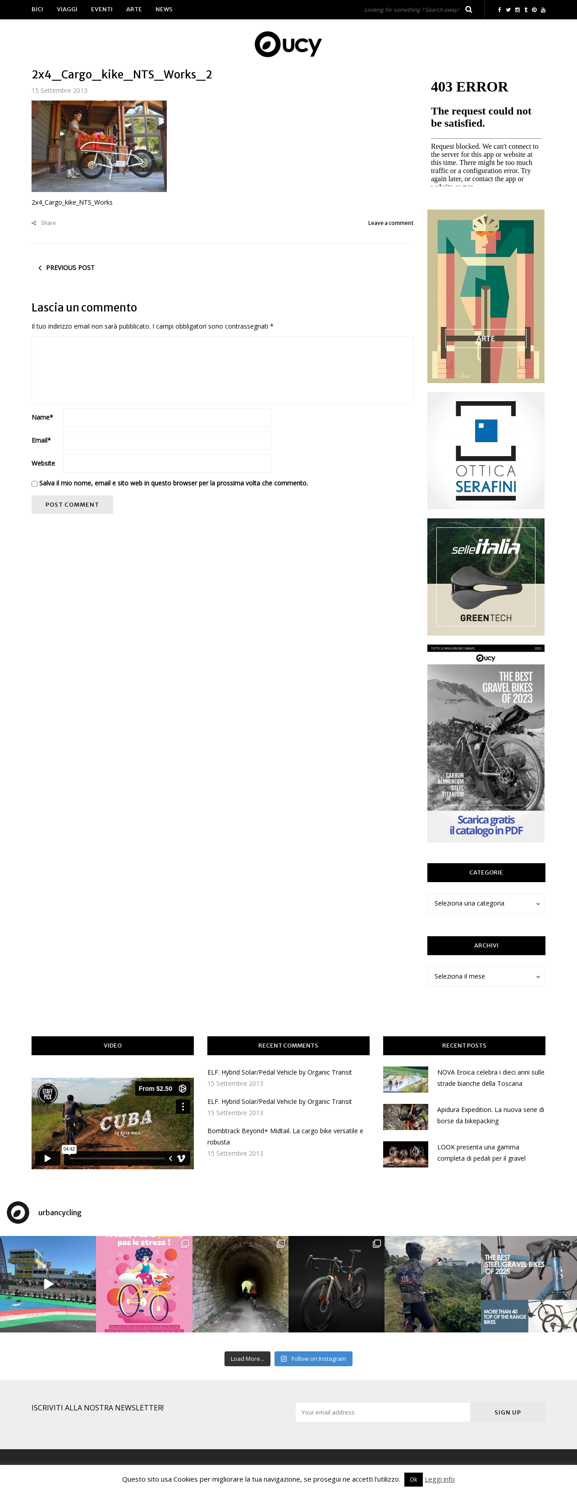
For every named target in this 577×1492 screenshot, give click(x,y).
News (164, 9)
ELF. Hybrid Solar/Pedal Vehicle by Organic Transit (279, 1072)
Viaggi (67, 9)
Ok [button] (413, 1479)
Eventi (102, 9)
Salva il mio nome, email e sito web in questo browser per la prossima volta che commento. (173, 483)
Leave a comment (391, 223)
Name (42, 417)
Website (43, 463)
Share (44, 223)
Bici (37, 9)
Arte (134, 9)
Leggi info (440, 1478)
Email (41, 440)
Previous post (70, 267)
